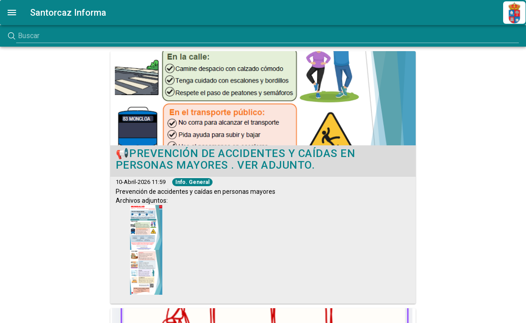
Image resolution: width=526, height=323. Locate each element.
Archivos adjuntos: (195, 196)
